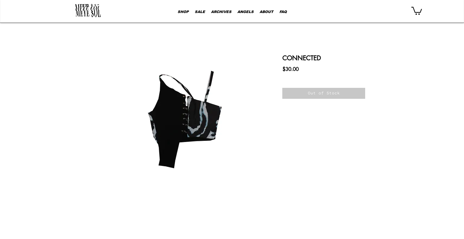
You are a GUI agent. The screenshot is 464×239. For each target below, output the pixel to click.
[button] (416, 10)
